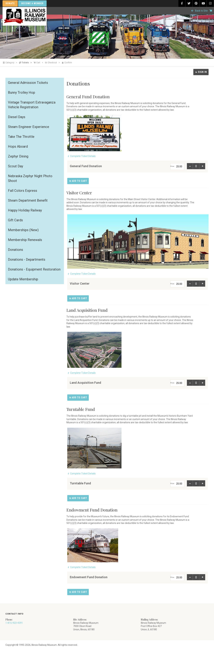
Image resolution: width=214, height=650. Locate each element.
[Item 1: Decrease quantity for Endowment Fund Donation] (190, 577)
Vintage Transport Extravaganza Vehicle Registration (31, 104)
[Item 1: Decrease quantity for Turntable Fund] (190, 483)
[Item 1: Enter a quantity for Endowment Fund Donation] (196, 577)
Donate (10, 3)
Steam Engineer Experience (28, 127)
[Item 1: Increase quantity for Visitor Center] (202, 284)
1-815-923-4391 (14, 622)
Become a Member (32, 3)
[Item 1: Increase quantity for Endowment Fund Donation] (202, 577)
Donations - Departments (26, 259)
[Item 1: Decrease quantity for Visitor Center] (190, 284)
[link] (11, 62)
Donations (15, 250)
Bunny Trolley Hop (21, 92)
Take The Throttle (21, 137)
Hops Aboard (18, 146)
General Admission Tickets (28, 83)
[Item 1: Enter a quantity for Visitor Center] (196, 284)
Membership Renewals (25, 240)
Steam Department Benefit (28, 200)
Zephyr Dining (18, 156)
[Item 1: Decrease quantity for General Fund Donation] (190, 166)
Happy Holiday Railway (25, 210)
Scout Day (15, 166)
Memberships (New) (23, 230)
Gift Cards (15, 220)
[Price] (177, 166)
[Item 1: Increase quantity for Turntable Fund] (202, 483)
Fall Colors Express (22, 191)
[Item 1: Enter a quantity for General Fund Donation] (196, 166)
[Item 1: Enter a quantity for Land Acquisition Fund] (196, 383)
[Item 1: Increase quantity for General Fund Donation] (202, 166)
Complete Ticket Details (83, 156)
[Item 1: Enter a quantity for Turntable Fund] (196, 483)
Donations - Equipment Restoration (34, 269)
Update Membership (23, 279)
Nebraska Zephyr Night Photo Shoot (30, 178)
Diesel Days (16, 117)
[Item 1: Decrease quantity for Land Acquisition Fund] (190, 383)
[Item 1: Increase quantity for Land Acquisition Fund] (202, 383)
